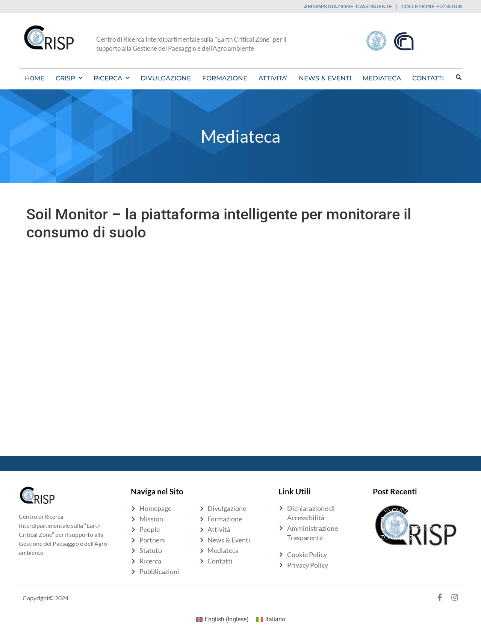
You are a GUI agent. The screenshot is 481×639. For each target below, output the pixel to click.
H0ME (34, 78)
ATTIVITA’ (273, 78)
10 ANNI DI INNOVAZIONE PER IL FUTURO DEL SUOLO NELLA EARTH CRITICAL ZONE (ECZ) (416, 519)
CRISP (69, 78)
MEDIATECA (382, 78)
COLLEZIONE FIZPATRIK (431, 6)
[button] (69, 78)
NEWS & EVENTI (325, 78)
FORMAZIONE (224, 78)
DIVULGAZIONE (166, 78)
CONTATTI (428, 78)
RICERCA (111, 78)
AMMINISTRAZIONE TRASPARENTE (348, 6)
